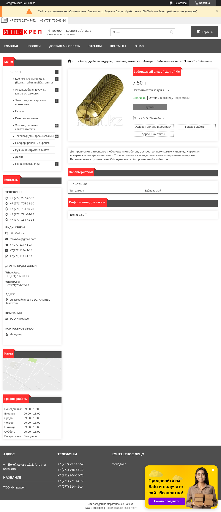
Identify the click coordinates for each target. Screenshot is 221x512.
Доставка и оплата (64, 46)
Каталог (16, 72)
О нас (139, 46)
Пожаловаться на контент (121, 507)
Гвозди (19, 111)
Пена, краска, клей (27, 163)
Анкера (148, 61)
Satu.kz (129, 504)
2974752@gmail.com (22, 239)
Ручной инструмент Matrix (32, 150)
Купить (149, 107)
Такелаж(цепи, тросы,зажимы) (35, 136)
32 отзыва (181, 3)
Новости (34, 46)
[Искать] (171, 32)
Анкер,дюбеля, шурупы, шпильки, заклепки (110, 61)
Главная (11, 46)
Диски (19, 157)
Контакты (118, 46)
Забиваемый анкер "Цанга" (175, 61)
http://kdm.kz (18, 233)
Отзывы (95, 46)
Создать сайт (14, 3)
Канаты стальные (26, 118)
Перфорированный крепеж (32, 142)
